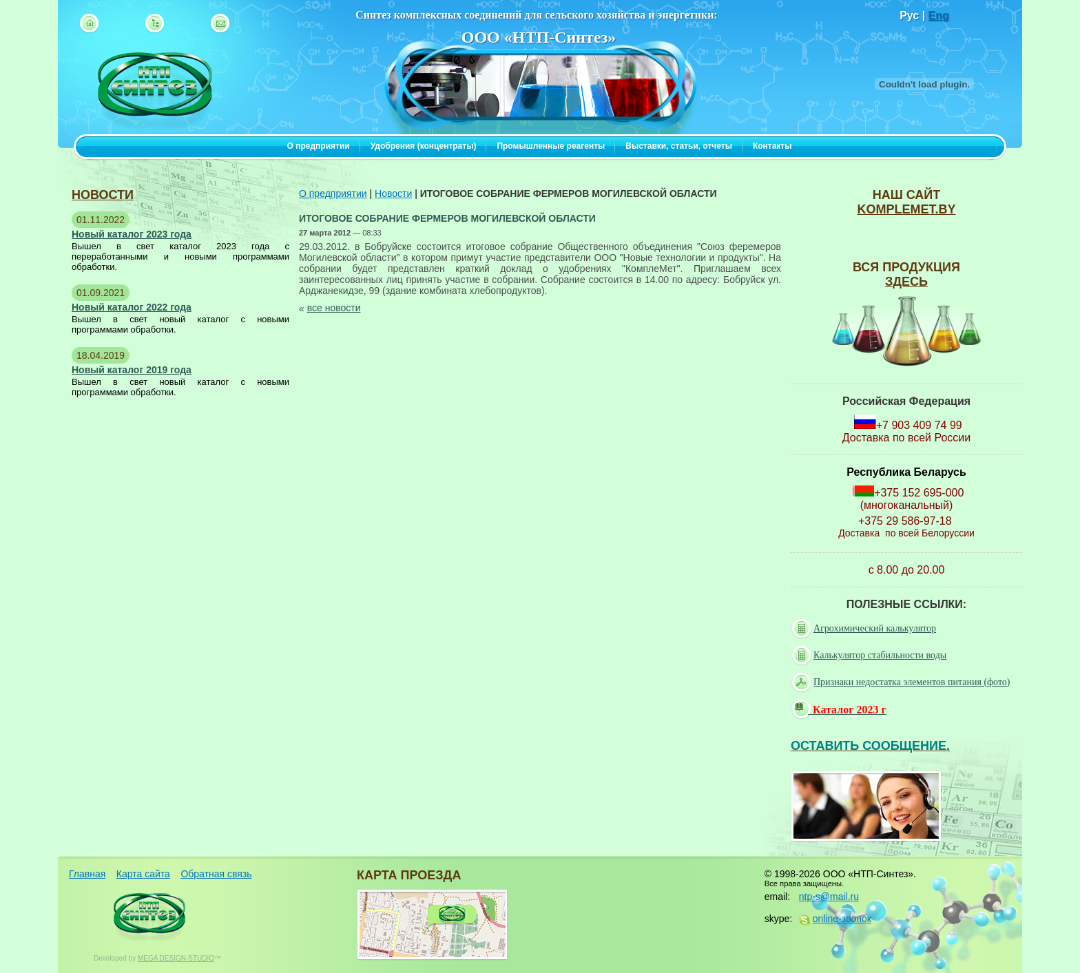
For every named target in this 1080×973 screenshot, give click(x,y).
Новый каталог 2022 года (131, 307)
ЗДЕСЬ (906, 282)
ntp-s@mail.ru (829, 896)
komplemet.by (906, 209)
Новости (393, 193)
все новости (334, 307)
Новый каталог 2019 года (131, 369)
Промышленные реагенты (551, 146)
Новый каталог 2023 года (131, 234)
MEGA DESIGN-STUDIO (176, 958)
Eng (938, 15)
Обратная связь (215, 873)
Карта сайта (143, 873)
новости (103, 195)
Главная (87, 873)
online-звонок (842, 918)
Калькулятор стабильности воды (870, 655)
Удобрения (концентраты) (424, 146)
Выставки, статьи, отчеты (678, 146)
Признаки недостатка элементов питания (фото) (902, 682)
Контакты (772, 146)
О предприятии (318, 146)
